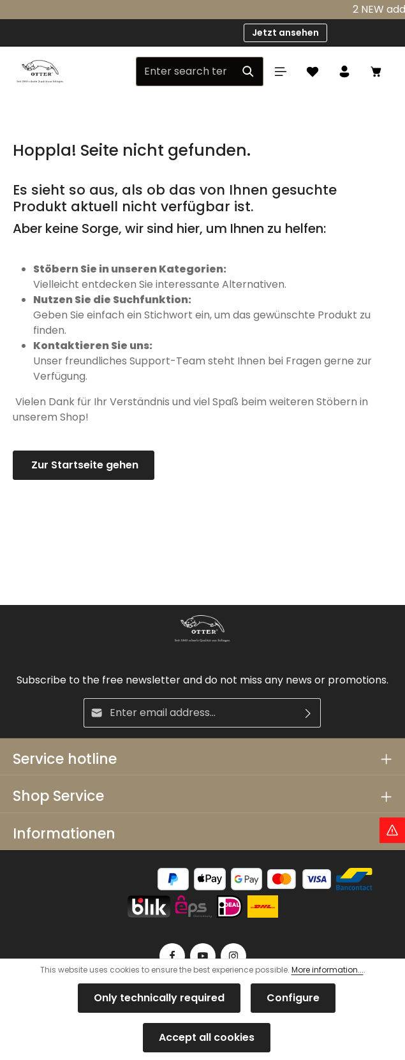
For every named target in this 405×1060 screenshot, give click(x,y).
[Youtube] (203, 956)
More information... (327, 969)
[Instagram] (233, 956)
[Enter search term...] (185, 71)
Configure (293, 997)
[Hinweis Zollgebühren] (392, 830)
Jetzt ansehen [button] (285, 32)
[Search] (248, 71)
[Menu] (280, 71)
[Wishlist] (312, 71)
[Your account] (344, 71)
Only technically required (159, 997)
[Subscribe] (308, 713)
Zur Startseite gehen (83, 465)
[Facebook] (172, 956)
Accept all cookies (206, 1037)
